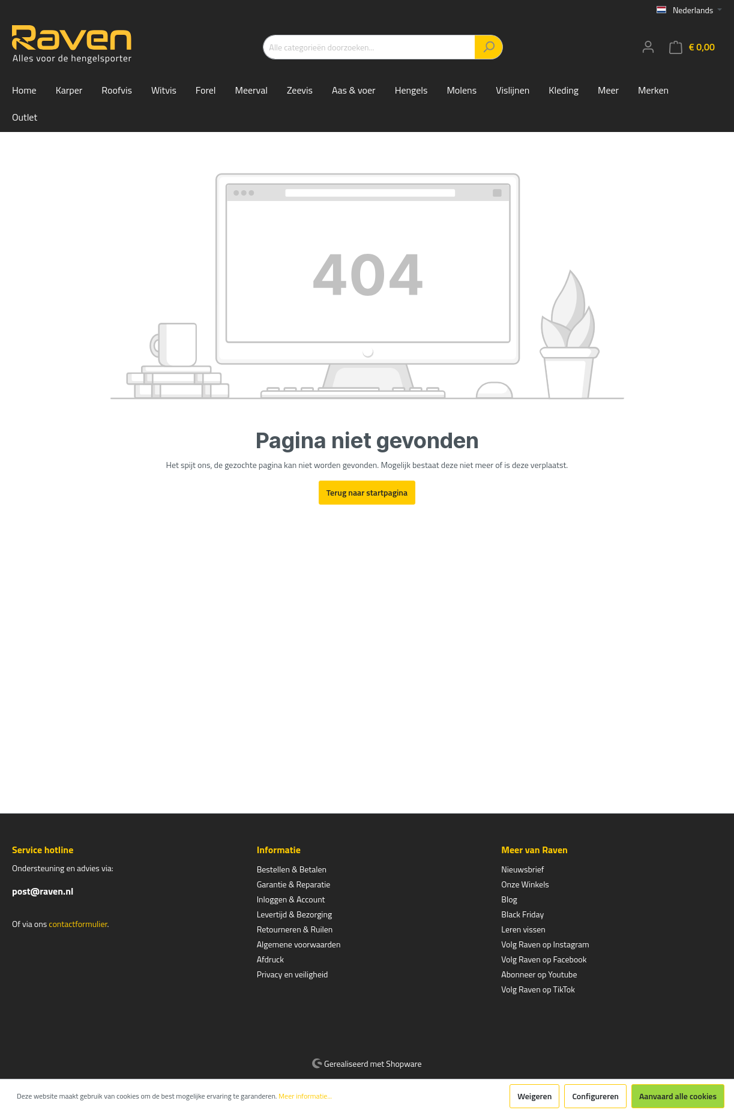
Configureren (595, 1096)
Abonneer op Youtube (539, 974)
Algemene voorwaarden (299, 944)
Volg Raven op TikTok (538, 989)
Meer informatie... (305, 1096)
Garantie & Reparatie (294, 884)
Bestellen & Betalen (291, 869)
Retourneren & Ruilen (295, 929)
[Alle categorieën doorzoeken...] (369, 47)
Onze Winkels (525, 884)
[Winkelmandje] (692, 47)
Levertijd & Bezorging (294, 914)
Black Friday (522, 914)
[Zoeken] (489, 47)
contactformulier (78, 923)
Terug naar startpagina (367, 492)
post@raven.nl (42, 891)
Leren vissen (523, 929)
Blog (509, 899)
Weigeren (534, 1096)
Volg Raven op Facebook (543, 959)
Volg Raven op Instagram (545, 944)
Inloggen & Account (291, 899)
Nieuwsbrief (522, 869)
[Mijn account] (648, 46)
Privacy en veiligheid (292, 974)
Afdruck (270, 959)
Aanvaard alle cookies (678, 1096)
